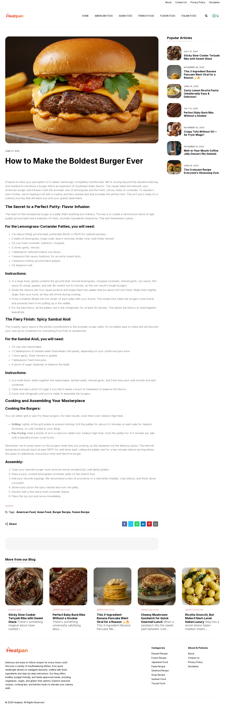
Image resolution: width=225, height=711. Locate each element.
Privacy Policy (198, 2)
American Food (104, 15)
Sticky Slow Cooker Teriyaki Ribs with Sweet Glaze (202, 56)
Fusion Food (167, 15)
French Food (146, 15)
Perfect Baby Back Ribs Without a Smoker (199, 113)
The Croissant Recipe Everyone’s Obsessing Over (201, 170)
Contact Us (181, 2)
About (168, 2)
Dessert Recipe (159, 657)
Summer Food (158, 682)
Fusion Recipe (80, 510)
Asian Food (125, 15)
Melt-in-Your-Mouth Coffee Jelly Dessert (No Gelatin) (201, 151)
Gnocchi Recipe (194, 611)
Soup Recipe (158, 678)
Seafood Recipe (160, 674)
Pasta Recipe (158, 670)
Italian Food (188, 15)
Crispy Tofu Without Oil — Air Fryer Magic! (200, 132)
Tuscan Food (158, 686)
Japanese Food (159, 665)
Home (85, 15)
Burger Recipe (62, 510)
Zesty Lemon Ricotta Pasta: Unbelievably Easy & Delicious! (201, 92)
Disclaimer (214, 2)
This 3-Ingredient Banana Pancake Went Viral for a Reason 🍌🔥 (200, 73)
